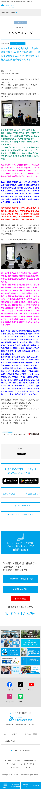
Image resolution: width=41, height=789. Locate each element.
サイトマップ (15, 767)
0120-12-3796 (23, 613)
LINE (20, 701)
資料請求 (36, 785)
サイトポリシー (11, 764)
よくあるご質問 (30, 734)
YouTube (31, 689)
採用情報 (17, 760)
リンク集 (27, 767)
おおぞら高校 (7, 7)
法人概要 (8, 760)
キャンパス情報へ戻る (21, 505)
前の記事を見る (9, 493)
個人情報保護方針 (30, 760)
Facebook (9, 689)
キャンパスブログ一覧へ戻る (21, 514)
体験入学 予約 (26, 785)
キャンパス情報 (8, 12)
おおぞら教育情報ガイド (21, 713)
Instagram (10, 701)
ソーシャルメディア (28, 764)
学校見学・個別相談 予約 (15, 785)
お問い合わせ (10, 741)
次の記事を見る (32, 493)
